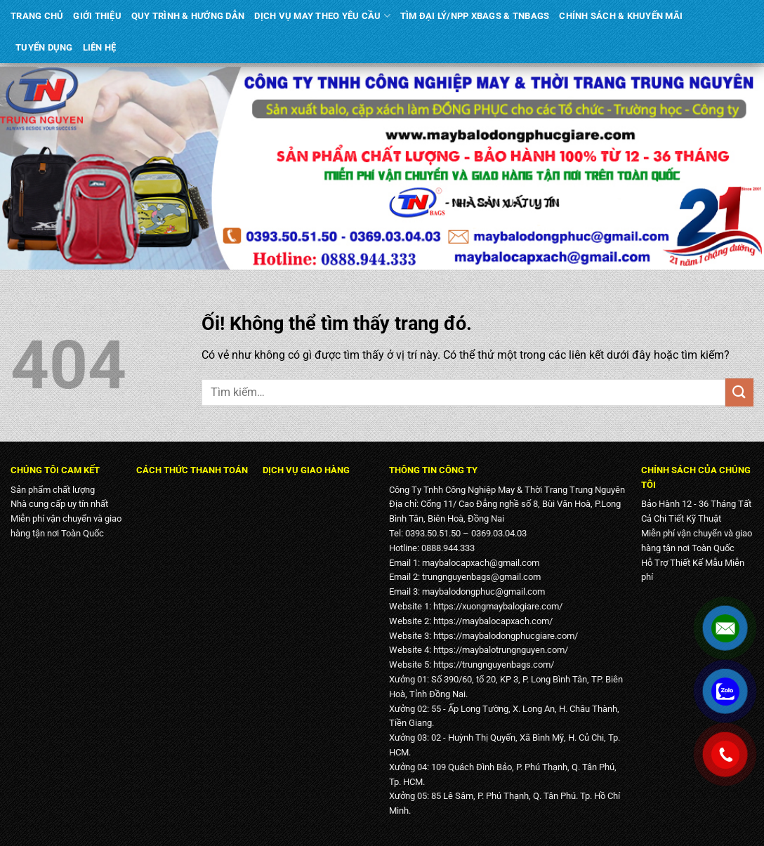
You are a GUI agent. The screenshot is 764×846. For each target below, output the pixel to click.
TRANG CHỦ (37, 16)
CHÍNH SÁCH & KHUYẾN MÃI (621, 16)
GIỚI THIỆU (97, 16)
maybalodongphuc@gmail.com (483, 591)
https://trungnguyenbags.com (492, 664)
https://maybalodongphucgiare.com (503, 635)
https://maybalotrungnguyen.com (499, 650)
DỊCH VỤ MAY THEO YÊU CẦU (322, 15)
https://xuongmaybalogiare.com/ (497, 606)
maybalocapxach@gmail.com (480, 562)
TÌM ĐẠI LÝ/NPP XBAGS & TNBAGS (474, 16)
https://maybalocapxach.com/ (493, 621)
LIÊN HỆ (100, 47)
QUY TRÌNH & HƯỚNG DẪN (187, 16)
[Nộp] (739, 392)
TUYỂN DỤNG (44, 47)
